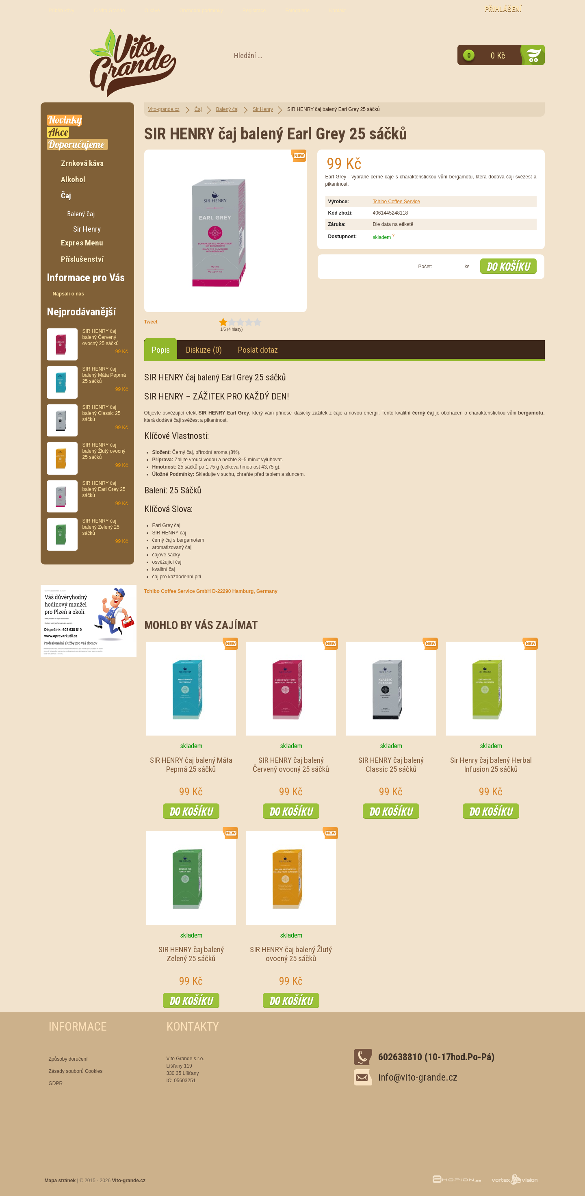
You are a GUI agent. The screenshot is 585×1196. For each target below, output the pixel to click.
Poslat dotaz (258, 350)
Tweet (151, 322)
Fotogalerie (297, 10)
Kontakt (337, 10)
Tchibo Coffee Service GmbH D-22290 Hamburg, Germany (211, 591)
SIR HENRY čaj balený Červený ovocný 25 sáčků (291, 765)
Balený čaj (227, 109)
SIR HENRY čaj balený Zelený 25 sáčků (191, 954)
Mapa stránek (60, 1180)
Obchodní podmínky (201, 10)
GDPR (56, 1083)
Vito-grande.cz (164, 109)
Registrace (254, 10)
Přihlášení (503, 8)
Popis (161, 350)
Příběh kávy (61, 10)
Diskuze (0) (204, 350)
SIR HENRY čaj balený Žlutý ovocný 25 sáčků (291, 954)
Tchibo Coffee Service (396, 201)
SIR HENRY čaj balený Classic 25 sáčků (391, 765)
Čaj (198, 109)
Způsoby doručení (68, 1059)
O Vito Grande (109, 10)
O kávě (152, 10)
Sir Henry (263, 109)
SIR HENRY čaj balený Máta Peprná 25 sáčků (191, 765)
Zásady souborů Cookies (76, 1071)
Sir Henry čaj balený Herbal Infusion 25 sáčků (491, 765)
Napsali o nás (68, 294)
